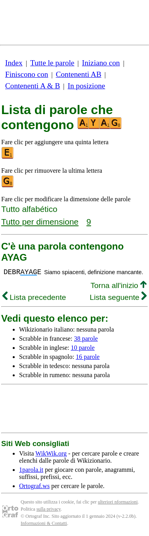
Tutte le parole (52, 63)
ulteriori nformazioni (117, 502)
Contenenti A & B (32, 86)
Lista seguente (118, 297)
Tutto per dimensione (40, 221)
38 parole (86, 338)
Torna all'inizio (119, 285)
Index (14, 63)
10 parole (83, 347)
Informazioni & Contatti (44, 523)
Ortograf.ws (34, 486)
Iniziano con (101, 63)
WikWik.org (51, 453)
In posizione (86, 86)
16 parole (88, 356)
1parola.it (31, 469)
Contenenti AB (78, 74)
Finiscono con (26, 74)
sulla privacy (49, 509)
